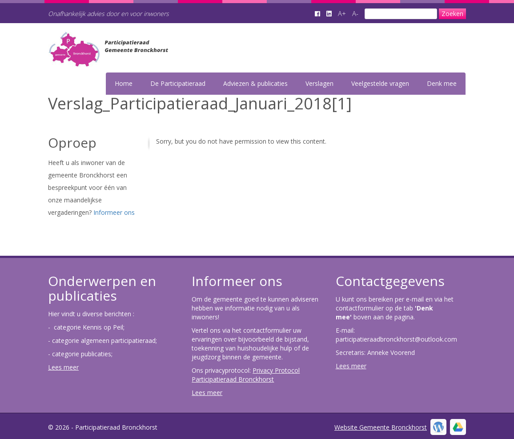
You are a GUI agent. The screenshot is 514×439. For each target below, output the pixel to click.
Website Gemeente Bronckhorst (380, 427)
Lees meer (63, 367)
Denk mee (442, 83)
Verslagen (319, 83)
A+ (342, 13)
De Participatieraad (177, 83)
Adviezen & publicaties (255, 83)
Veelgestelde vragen (380, 83)
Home (124, 83)
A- (355, 13)
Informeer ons (114, 212)
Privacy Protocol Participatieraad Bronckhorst (246, 374)
